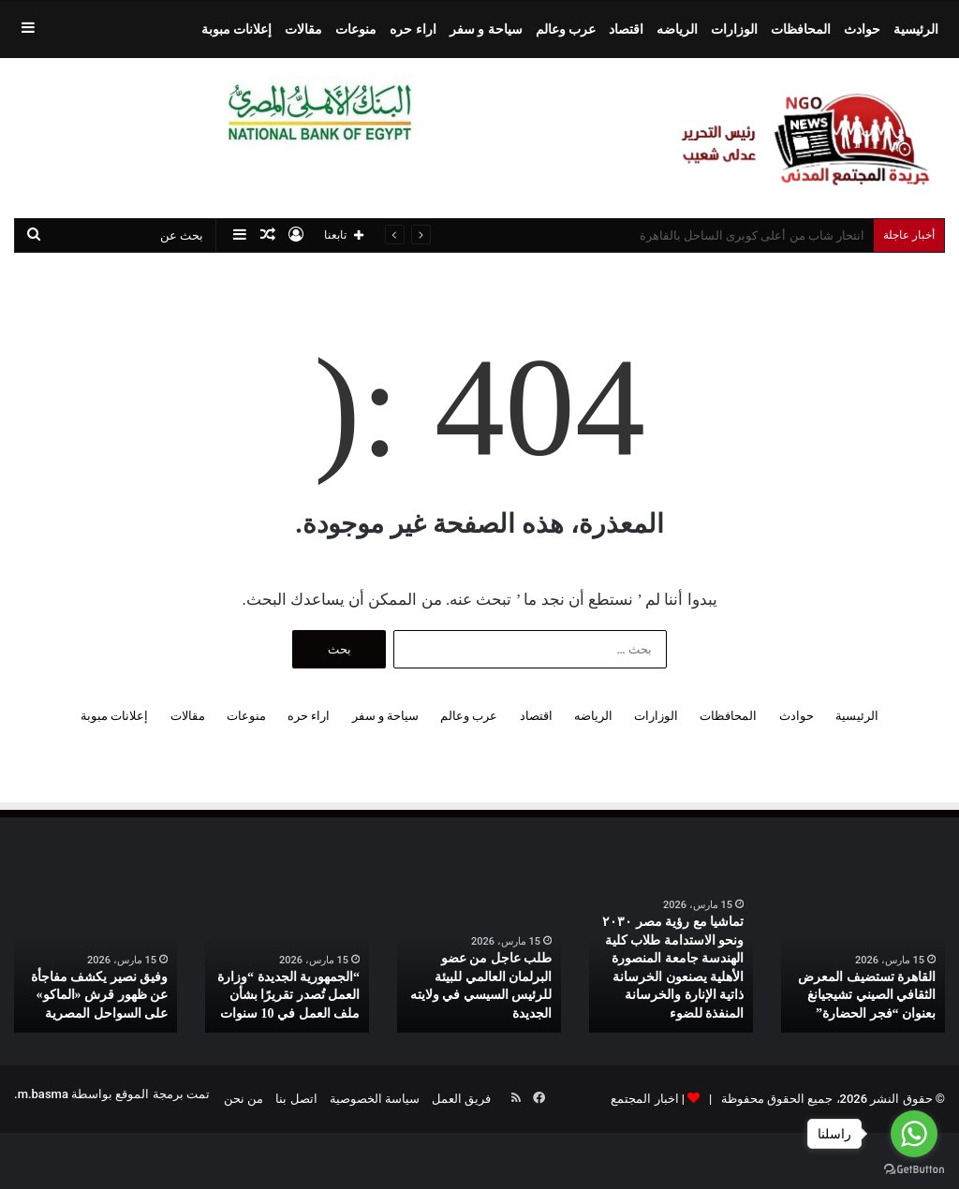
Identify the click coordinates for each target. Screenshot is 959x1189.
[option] (863, 960)
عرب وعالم (566, 29)
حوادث (862, 29)
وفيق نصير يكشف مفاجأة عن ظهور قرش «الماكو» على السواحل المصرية (100, 995)
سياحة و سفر (486, 29)
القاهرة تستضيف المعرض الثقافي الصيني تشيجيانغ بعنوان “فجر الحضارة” (867, 995)
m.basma (43, 1094)
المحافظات (801, 29)
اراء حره (412, 29)
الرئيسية (915, 29)
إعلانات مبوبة (236, 29)
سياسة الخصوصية (375, 1099)
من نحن (243, 1099)
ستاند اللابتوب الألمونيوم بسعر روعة (773, 235)
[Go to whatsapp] (914, 1133)
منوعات (355, 29)
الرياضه (677, 29)
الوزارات (734, 29)
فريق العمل (461, 1099)
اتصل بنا (296, 1099)
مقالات (303, 29)
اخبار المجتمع (644, 1099)
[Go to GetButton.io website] (914, 1170)
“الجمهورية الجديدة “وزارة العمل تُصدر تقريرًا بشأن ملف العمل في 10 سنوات (288, 995)
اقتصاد (626, 29)
